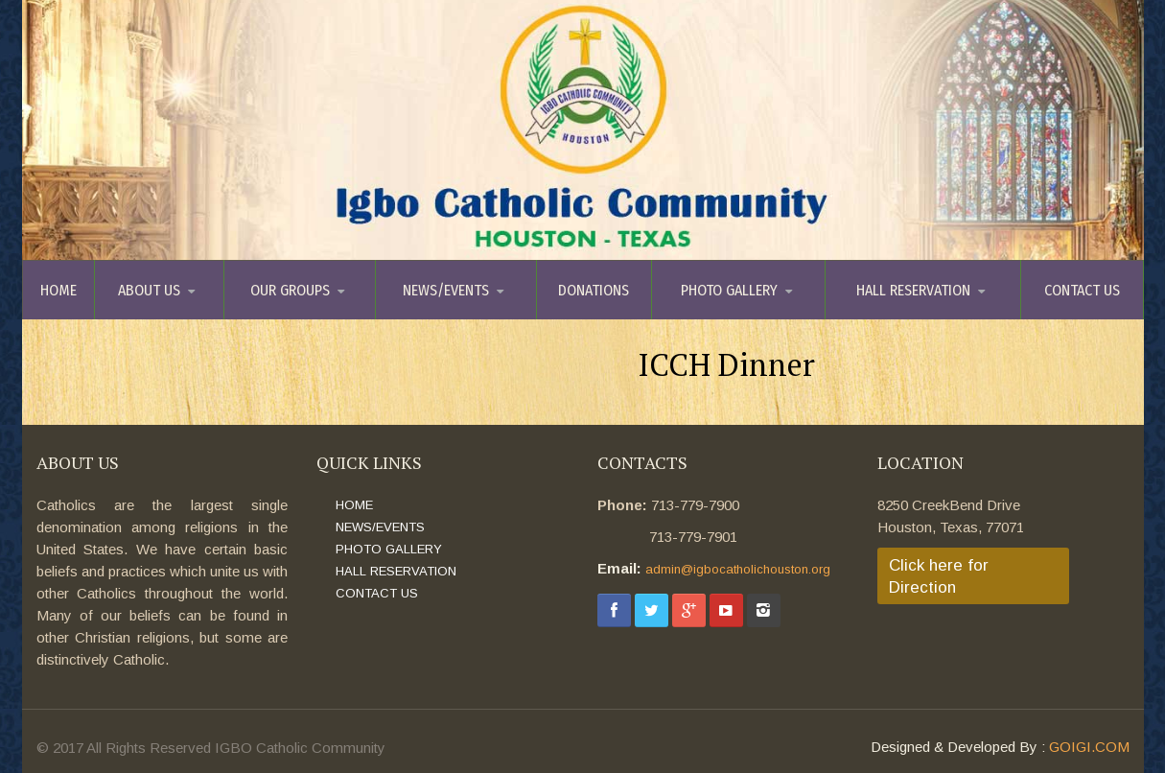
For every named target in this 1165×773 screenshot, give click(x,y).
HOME (58, 290)
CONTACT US (1082, 290)
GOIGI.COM (1089, 746)
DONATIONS (593, 290)
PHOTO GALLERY (729, 290)
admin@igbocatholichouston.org (737, 569)
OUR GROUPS (290, 290)
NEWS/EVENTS (446, 290)
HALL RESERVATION (913, 290)
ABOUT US (149, 290)
